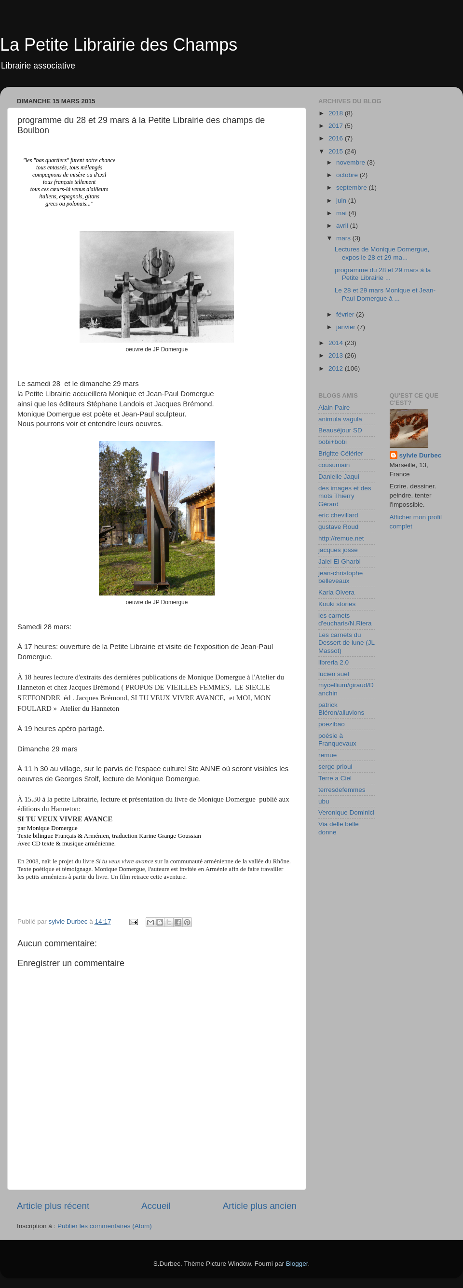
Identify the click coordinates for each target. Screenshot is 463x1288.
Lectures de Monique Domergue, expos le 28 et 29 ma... (382, 253)
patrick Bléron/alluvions (341, 708)
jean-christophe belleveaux (340, 576)
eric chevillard (338, 515)
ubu (323, 801)
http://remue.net (341, 538)
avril (343, 225)
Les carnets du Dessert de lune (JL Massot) (346, 642)
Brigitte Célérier (340, 453)
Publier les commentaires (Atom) (104, 1226)
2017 (336, 125)
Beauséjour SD (340, 430)
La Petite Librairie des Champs (118, 45)
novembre (351, 162)
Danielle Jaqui (338, 476)
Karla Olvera (336, 592)
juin (342, 200)
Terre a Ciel (335, 778)
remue (327, 755)
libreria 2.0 (333, 662)
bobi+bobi (332, 441)
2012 (336, 368)
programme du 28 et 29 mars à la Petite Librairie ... (383, 273)
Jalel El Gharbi (339, 561)
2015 (336, 151)
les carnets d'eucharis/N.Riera (345, 619)
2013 (336, 355)
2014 (336, 342)
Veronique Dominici (346, 812)
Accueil (156, 1206)
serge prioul (335, 766)
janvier (346, 327)
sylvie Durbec (420, 455)
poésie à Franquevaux (337, 739)
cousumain (334, 465)
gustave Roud (338, 526)
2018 (336, 113)
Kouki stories (336, 604)
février (346, 314)
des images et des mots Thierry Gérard (344, 496)
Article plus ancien (260, 1206)
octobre (348, 175)
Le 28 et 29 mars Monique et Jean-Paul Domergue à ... (385, 294)
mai (342, 213)
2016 (336, 138)
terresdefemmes (342, 789)
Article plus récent (53, 1206)
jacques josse (338, 550)
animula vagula (340, 419)
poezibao (331, 724)
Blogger (297, 1263)
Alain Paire (334, 407)
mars (344, 238)
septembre (352, 187)
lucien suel (333, 674)
